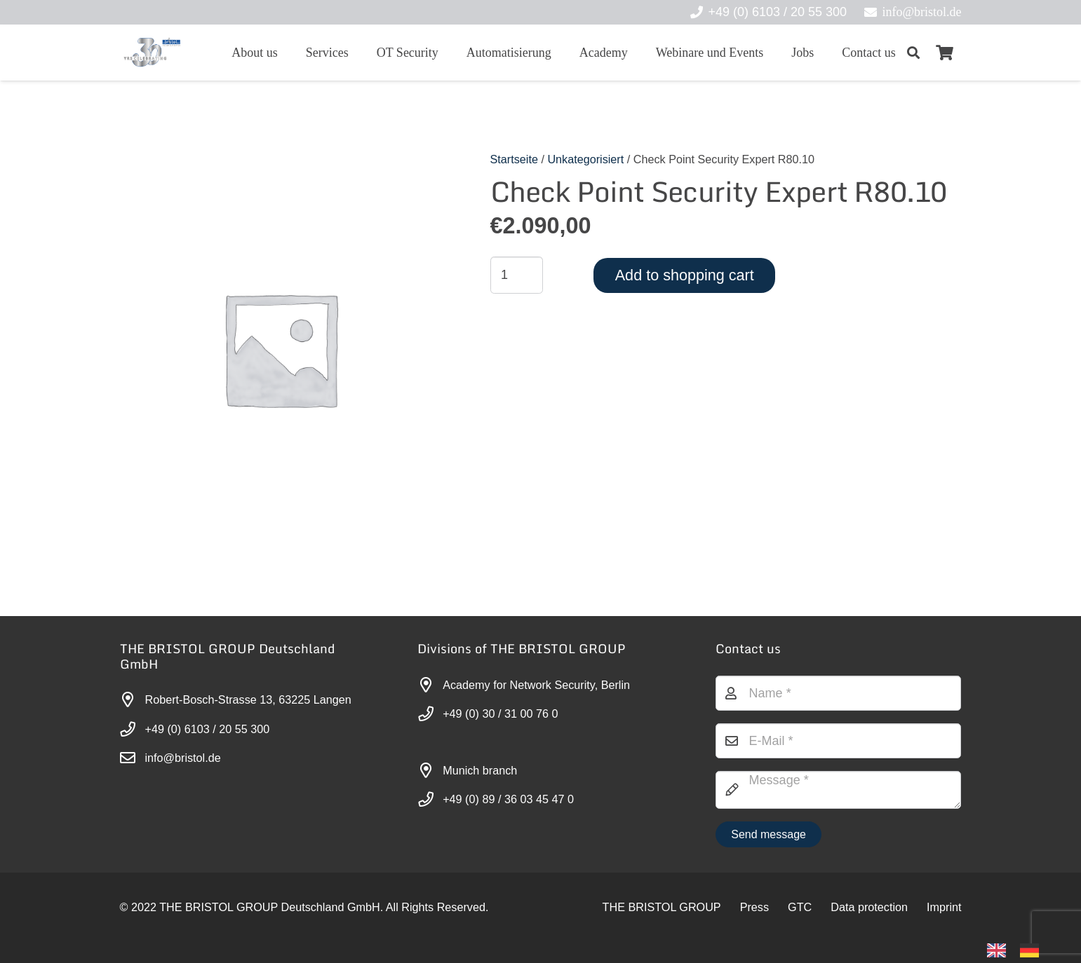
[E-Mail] (839, 740)
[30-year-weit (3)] (152, 52)
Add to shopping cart (684, 275)
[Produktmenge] (517, 275)
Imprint (944, 907)
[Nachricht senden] (769, 834)
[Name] (839, 693)
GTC (800, 907)
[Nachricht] (839, 790)
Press (754, 907)
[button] (914, 52)
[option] (1033, 950)
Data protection (869, 907)
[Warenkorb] (944, 53)
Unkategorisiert (585, 159)
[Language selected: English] (1020, 949)
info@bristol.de (183, 757)
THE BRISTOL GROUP (662, 907)
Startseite (514, 159)
